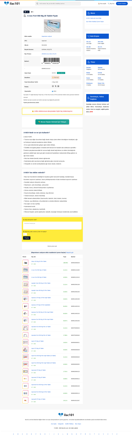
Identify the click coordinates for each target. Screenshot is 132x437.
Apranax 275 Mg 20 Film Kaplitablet (40, 305)
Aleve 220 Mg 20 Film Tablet (38, 261)
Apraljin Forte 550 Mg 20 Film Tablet (40, 290)
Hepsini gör (69, 252)
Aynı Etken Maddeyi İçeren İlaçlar (95, 21)
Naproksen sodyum (47, 36)
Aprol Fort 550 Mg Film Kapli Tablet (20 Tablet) (43, 363)
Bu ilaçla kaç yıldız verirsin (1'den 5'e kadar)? (35, 231)
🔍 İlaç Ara (111, 3)
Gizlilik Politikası (69, 424)
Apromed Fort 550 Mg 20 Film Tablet (41, 392)
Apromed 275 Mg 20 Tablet (38, 377)
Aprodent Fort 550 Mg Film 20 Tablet (41, 335)
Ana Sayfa (53, 424)
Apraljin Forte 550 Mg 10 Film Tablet (40, 283)
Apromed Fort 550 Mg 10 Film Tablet (41, 384)
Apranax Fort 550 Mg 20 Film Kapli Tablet (42, 319)
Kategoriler (61, 424)
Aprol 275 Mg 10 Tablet (37, 341)
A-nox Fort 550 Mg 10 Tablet (38, 270)
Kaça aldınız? (61, 73)
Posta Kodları (122, 3)
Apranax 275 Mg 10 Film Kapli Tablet (41, 297)
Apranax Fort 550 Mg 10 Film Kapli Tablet (42, 312)
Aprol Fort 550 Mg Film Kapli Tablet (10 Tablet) (43, 355)
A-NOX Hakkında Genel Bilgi (93, 18)
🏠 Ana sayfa (102, 3)
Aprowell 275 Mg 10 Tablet (38, 399)
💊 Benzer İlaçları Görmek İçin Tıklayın (52, 122)
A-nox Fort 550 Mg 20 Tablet (38, 277)
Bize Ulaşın (78, 424)
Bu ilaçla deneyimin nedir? (30, 219)
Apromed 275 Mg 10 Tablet (38, 370)
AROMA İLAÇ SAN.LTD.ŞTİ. (49, 54)
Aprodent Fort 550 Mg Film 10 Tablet (41, 326)
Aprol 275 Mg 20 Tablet (37, 348)
